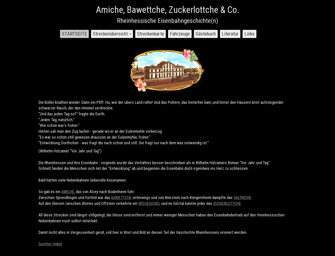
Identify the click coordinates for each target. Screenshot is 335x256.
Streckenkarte (150, 34)
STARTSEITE (74, 34)
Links (249, 34)
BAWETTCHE (121, 197)
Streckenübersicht (112, 34)
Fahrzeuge (180, 34)
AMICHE (67, 191)
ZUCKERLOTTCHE (227, 203)
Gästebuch (206, 34)
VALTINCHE (242, 197)
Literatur (230, 34)
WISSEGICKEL (149, 203)
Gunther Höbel (50, 244)
